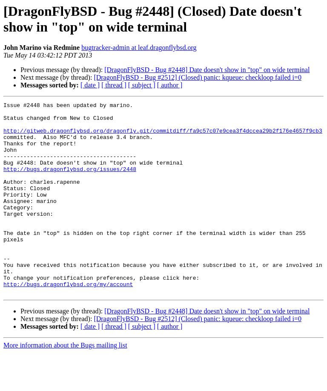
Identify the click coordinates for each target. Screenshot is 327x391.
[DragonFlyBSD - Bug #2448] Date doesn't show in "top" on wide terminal (207, 69)
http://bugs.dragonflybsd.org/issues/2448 (69, 183)
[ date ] (90, 85)
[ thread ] (113, 85)
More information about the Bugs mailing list (65, 383)
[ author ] (170, 85)
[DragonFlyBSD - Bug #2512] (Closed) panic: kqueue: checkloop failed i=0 (197, 77)
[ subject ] (141, 85)
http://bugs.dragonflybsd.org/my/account (68, 321)
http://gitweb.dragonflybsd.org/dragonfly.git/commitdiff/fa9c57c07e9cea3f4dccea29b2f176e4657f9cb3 (162, 137)
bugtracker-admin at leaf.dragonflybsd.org (138, 47)
